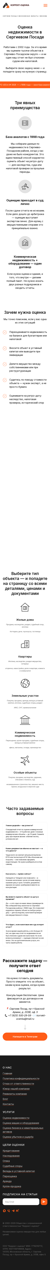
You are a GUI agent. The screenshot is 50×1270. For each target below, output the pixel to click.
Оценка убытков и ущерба (18, 1136)
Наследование (11, 1155)
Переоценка (10, 1176)
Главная (7, 1073)
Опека (6, 1160)
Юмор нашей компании (16, 1088)
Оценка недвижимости (16, 1117)
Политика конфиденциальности (21, 1078)
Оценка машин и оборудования (21, 1123)
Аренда (7, 1181)
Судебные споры (12, 1166)
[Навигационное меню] (45, 5)
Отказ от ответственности (18, 1083)
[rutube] (17, 1210)
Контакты (8, 1104)
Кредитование (11, 1150)
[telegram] (13, 1210)
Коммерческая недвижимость (25, 734)
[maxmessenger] (4, 1210)
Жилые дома (25, 619)
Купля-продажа (12, 1186)
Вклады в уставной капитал (19, 1171)
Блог (5, 1099)
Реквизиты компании (15, 1093)
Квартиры (25, 656)
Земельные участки (25, 695)
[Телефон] (8, 1210)
